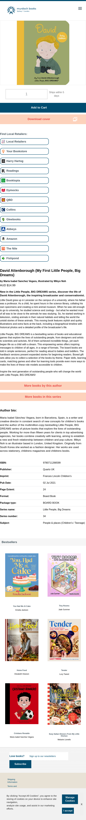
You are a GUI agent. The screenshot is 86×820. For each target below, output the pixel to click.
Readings (12, 170)
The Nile (11, 248)
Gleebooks (13, 219)
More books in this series (43, 396)
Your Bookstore (16, 151)
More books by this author (43, 385)
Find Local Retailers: (13, 134)
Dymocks (12, 190)
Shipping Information (12, 780)
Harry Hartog (14, 161)
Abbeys (11, 229)
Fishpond (12, 258)
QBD (9, 199)
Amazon (11, 238)
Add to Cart (39, 107)
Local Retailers (16, 141)
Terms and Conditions (12, 787)
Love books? (16, 756)
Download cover (39, 119)
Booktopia (13, 180)
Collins (11, 209)
